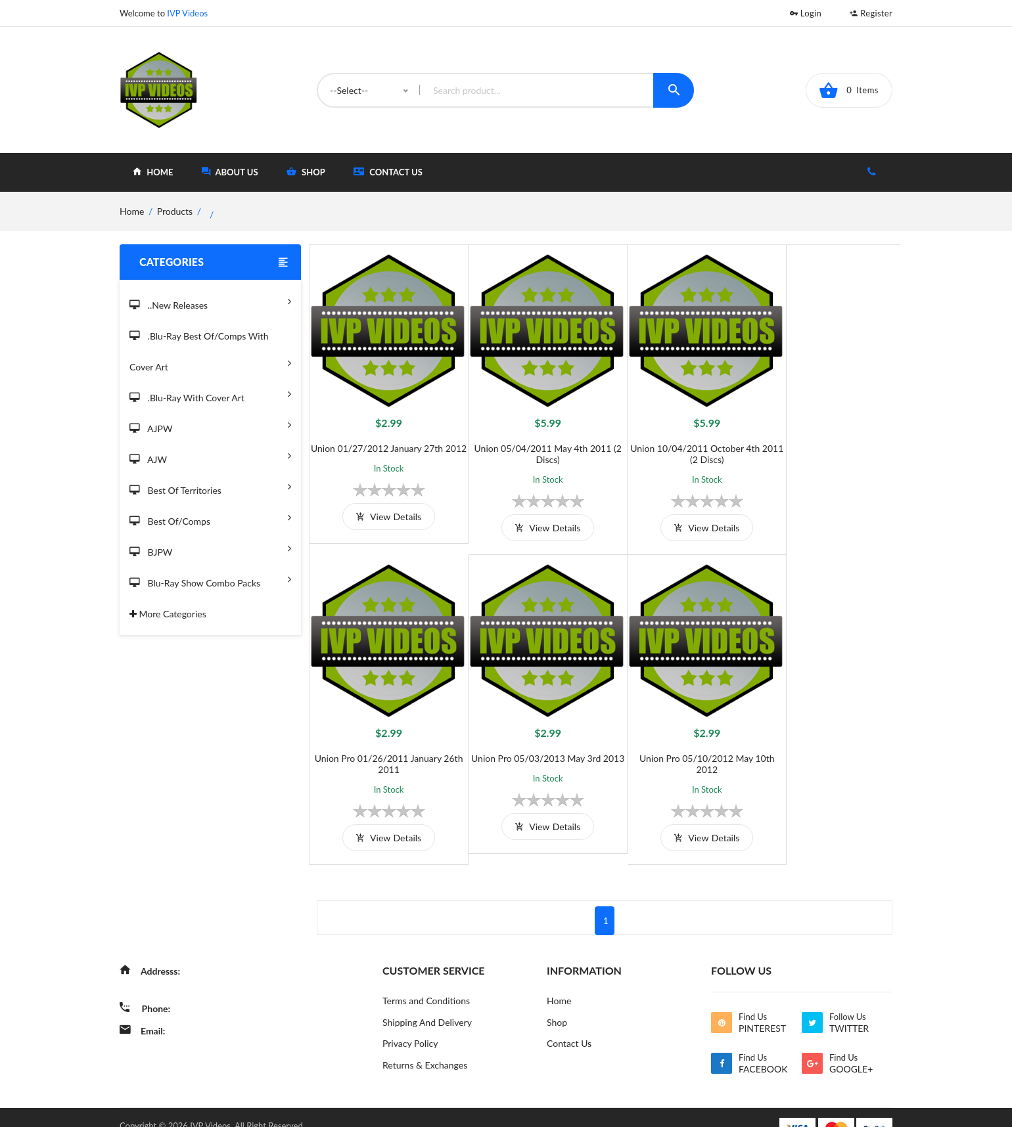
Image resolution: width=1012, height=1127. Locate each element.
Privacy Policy (410, 1021)
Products (175, 211)
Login (805, 13)
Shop (557, 999)
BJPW (210, 548)
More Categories (167, 613)
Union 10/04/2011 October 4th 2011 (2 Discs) (678, 442)
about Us (230, 171)
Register (871, 13)
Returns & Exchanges (424, 1043)
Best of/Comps (210, 517)
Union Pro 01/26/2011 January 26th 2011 (825, 442)
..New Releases (210, 301)
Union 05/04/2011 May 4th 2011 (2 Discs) (530, 442)
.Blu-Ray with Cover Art (210, 393)
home (153, 171)
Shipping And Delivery (427, 999)
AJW (210, 455)
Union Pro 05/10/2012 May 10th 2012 (531, 741)
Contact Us (388, 171)
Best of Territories (210, 486)
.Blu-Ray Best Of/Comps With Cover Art (210, 352)
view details (382, 516)
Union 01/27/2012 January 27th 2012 (383, 442)
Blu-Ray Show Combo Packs (210, 578)
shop (306, 171)
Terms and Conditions (426, 978)
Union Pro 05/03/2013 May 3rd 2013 (383, 741)
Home (559, 978)
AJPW (210, 424)
